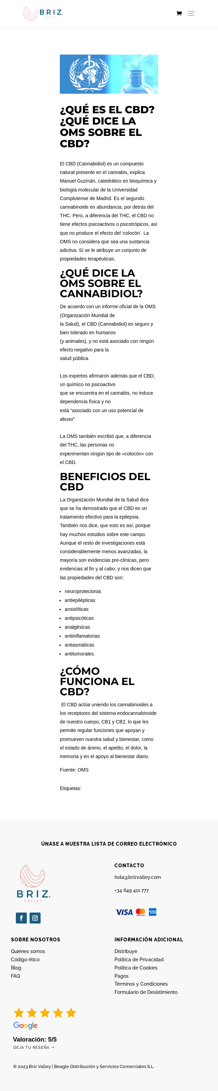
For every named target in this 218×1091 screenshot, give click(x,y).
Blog (16, 968)
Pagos (122, 976)
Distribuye (126, 951)
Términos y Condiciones (141, 984)
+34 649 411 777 (132, 890)
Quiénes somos (28, 951)
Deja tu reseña (31, 1047)
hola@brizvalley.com (138, 877)
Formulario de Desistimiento (146, 992)
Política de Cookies (136, 968)
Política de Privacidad (139, 959)
